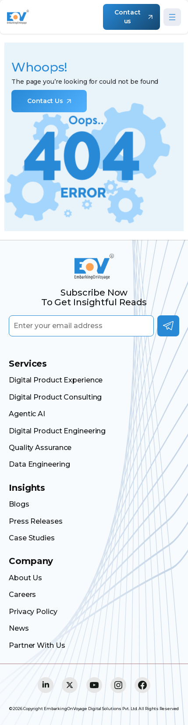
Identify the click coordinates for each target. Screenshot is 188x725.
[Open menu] (172, 17)
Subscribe (168, 325)
